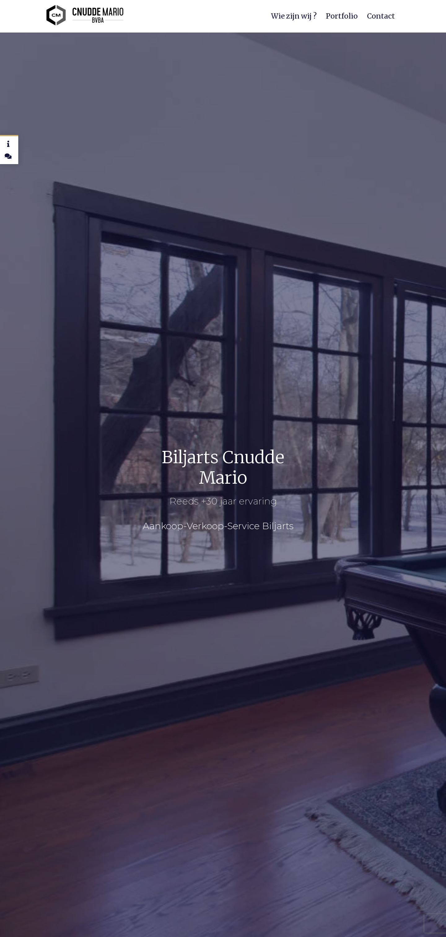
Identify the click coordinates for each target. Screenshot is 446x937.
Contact (381, 15)
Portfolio (342, 15)
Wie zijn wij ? (294, 15)
